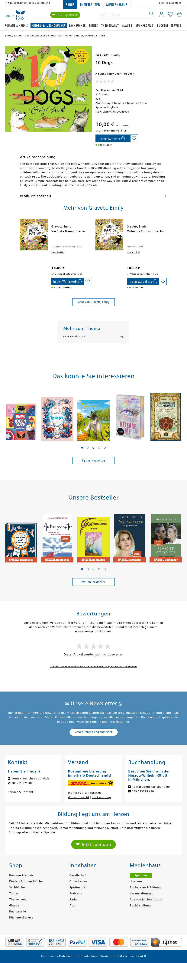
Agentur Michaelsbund (146, 899)
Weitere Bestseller (93, 582)
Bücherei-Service (169, 26)
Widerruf (131, 956)
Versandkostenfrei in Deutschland (29, 2)
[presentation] (21, 233)
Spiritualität (78, 887)
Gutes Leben (78, 881)
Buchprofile (144, 26)
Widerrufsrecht (78, 797)
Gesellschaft (78, 875)
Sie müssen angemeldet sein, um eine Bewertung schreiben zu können (93, 666)
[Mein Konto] (161, 14)
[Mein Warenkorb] (179, 14)
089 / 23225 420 (143, 791)
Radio (73, 899)
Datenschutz (68, 956)
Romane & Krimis (16, 26)
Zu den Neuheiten (93, 460)
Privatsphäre (89, 956)
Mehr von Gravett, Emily (93, 302)
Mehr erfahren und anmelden (93, 732)
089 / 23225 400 (22, 783)
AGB (143, 956)
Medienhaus (117, 4)
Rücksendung (101, 797)
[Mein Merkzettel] (170, 14)
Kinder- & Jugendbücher (49, 26)
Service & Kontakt (170, 2)
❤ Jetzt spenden (65, 15)
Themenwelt (110, 26)
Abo (72, 905)
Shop (70, 4)
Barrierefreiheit (111, 956)
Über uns (136, 881)
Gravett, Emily (107, 55)
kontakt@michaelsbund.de (30, 778)
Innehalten (90, 4)
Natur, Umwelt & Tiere (74, 336)
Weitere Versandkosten (84, 792)
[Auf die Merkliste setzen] (134, 138)
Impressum (48, 956)
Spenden (140, 875)
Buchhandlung (140, 905)
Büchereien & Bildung (145, 887)
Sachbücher (77, 26)
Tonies (93, 26)
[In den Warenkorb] (112, 138)
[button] (82, 448)
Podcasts (75, 893)
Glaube (127, 26)
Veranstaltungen (141, 893)
